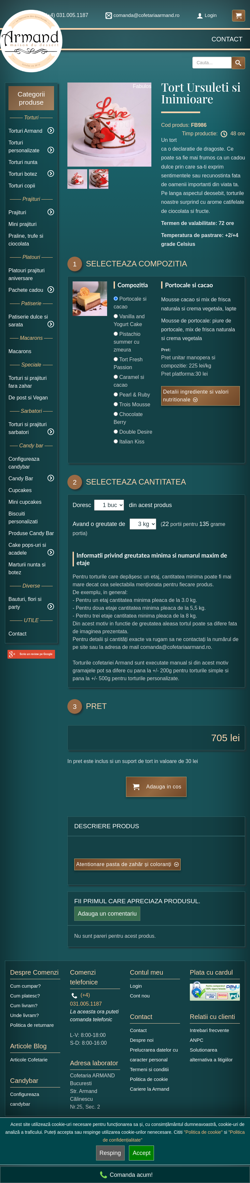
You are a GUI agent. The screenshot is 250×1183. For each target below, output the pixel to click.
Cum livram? (23, 1005)
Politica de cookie (149, 1079)
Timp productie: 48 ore (213, 134)
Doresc (83, 505)
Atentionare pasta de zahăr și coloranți (124, 864)
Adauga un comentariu (107, 913)
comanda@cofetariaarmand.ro (142, 15)
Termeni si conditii (149, 1069)
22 (165, 524)
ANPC (196, 1040)
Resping (110, 1153)
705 (219, 737)
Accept (141, 1153)
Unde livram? (24, 1015)
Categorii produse (31, 98)
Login (207, 15)
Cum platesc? (25, 995)
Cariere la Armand (149, 1089)
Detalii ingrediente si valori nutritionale (196, 395)
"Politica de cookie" (203, 1132)
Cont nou (140, 995)
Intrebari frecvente (209, 1030)
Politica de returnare (32, 1025)
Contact (227, 39)
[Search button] (238, 63)
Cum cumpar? (25, 986)
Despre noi (142, 1040)
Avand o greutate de (99, 524)
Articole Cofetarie (29, 1059)
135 (204, 524)
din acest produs (149, 505)
